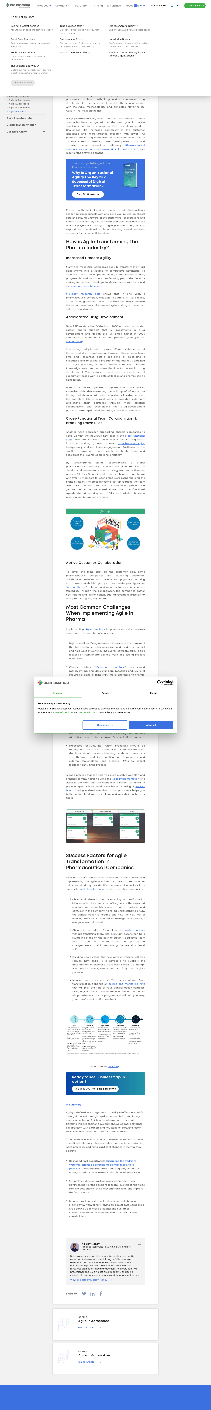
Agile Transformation (20, 117)
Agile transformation (92, 889)
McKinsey (114, 1066)
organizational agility (131, 443)
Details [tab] (106, 693)
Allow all (151, 725)
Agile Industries (17, 89)
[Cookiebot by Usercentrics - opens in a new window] (159, 682)
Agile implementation (125, 778)
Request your (95, 1089)
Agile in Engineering (19, 96)
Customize (105, 725)
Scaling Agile (15, 82)
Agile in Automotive (19, 107)
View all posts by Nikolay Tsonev (91, 1280)
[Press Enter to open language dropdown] (142, 5)
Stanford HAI (74, 341)
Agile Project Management (24, 75)
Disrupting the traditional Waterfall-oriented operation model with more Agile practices (103, 1164)
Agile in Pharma (17, 111)
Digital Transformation (21, 124)
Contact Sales (158, 5)
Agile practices (95, 629)
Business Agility (17, 131)
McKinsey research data (83, 293)
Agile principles (135, 930)
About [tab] (153, 693)
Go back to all (26, 62)
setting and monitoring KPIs (127, 983)
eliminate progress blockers (83, 286)
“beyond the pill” (76, 587)
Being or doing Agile (110, 667)
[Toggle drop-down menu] (43, 76)
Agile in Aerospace (18, 103)
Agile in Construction (19, 100)
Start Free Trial (195, 5)
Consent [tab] (58, 693)
